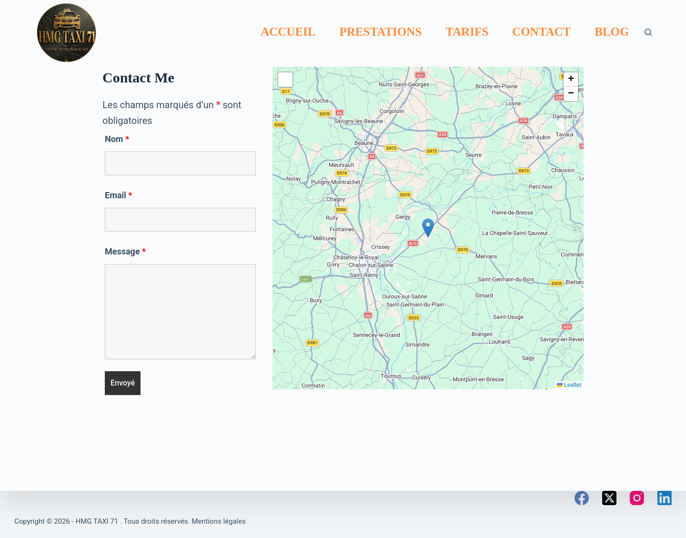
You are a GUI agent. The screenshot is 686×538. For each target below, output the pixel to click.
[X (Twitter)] (609, 498)
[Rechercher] (648, 32)
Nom (117, 139)
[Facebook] (582, 498)
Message (125, 251)
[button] (428, 228)
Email (118, 195)
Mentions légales (219, 521)
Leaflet (569, 385)
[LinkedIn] (664, 498)
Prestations (381, 31)
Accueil (288, 31)
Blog (612, 31)
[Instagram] (637, 498)
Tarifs (466, 31)
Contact (541, 31)
